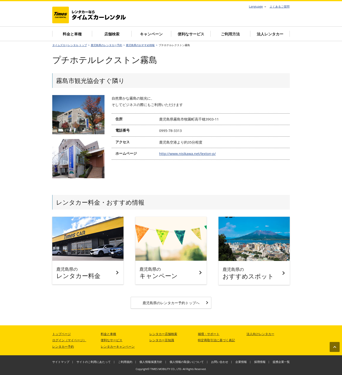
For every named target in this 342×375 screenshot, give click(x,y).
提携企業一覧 (281, 362)
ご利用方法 (230, 34)
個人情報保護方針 (150, 362)
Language (257, 6)
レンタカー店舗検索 (163, 334)
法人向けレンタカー (260, 334)
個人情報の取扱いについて (187, 362)
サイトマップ (60, 362)
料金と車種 (72, 34)
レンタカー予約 (63, 346)
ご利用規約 (125, 362)
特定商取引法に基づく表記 (216, 340)
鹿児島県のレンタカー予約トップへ (175, 302)
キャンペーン (151, 34)
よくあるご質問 (280, 7)
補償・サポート (208, 334)
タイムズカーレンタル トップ (69, 45)
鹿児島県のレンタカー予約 (106, 45)
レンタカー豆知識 (161, 340)
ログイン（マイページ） (69, 340)
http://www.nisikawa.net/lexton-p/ (187, 153)
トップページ (61, 334)
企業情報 (241, 362)
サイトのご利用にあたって (93, 362)
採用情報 (260, 362)
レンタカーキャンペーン (118, 346)
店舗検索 (111, 34)
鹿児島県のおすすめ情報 (140, 45)
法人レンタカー (270, 34)
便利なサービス (191, 34)
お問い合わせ (219, 362)
